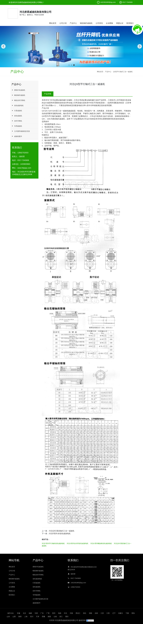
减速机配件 (17, 136)
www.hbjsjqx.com (24, 168)
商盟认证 (119, 23)
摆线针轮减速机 (18, 90)
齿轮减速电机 (18, 105)
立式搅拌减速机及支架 (21, 131)
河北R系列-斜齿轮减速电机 (59, 533)
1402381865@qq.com (108, 2)
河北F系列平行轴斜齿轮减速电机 (53, 543)
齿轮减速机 (17, 116)
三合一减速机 (63, 111)
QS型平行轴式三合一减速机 (123, 72)
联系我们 (130, 23)
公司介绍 (63, 23)
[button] (69, 65)
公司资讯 (99, 23)
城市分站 (10, 613)
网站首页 (52, 23)
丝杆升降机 (17, 121)
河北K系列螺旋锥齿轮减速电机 (101, 543)
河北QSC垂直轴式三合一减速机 (61, 531)
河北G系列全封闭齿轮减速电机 (77, 543)
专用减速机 (17, 126)
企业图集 (109, 23)
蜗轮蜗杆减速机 (86, 23)
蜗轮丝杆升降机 (18, 100)
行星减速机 (17, 111)
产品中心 (73, 23)
